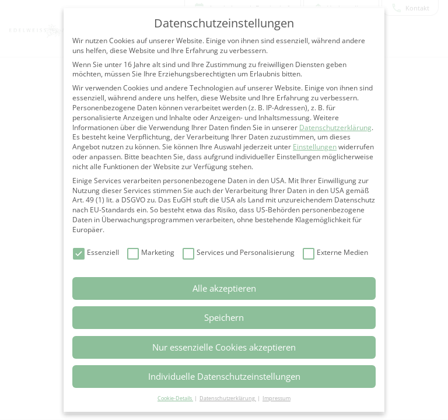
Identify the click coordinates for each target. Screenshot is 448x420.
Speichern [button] (224, 317)
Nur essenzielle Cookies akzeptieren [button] (224, 347)
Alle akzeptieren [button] (224, 288)
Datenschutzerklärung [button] (228, 398)
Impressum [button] (276, 398)
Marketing (150, 253)
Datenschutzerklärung (335, 127)
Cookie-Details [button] (175, 398)
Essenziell (96, 253)
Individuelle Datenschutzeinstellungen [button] (224, 376)
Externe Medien (335, 253)
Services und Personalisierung (239, 253)
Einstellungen (315, 147)
